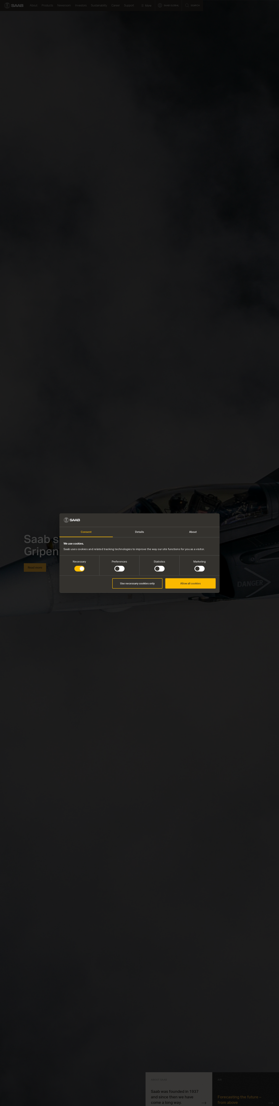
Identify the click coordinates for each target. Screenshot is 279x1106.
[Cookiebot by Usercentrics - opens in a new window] (200, 520)
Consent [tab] (86, 532)
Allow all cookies (190, 583)
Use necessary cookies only (137, 583)
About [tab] (193, 532)
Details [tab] (139, 532)
